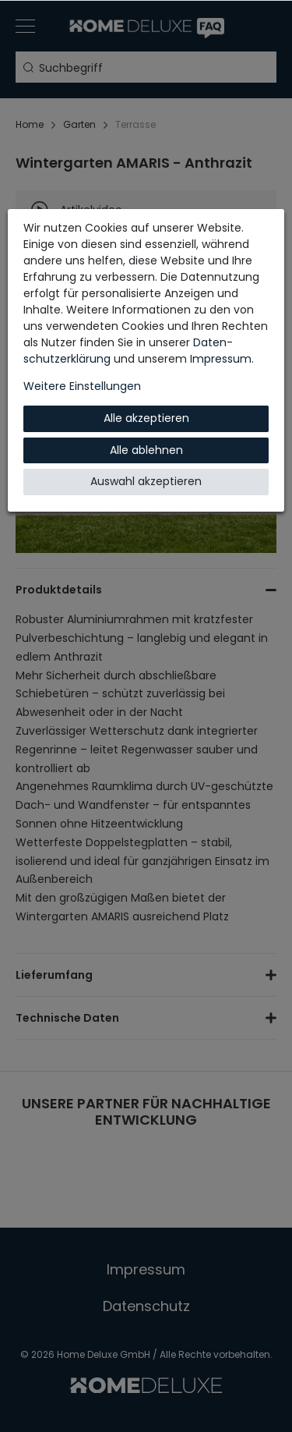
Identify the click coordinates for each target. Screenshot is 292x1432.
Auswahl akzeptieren (146, 481)
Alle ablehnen (146, 450)
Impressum (221, 359)
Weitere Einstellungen (82, 386)
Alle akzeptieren (146, 418)
